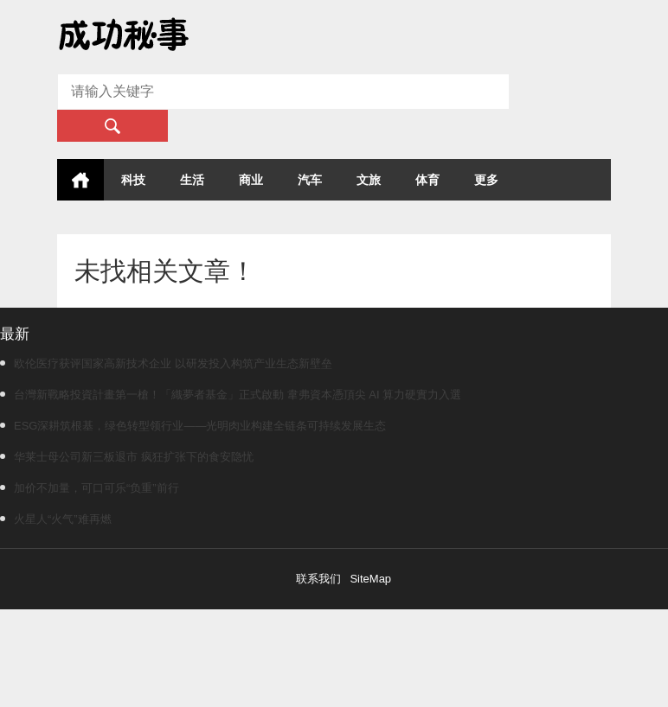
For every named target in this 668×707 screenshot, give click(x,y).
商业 (251, 180)
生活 (192, 180)
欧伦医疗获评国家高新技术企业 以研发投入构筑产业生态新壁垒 (166, 363)
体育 (427, 180)
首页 (80, 180)
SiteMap (370, 578)
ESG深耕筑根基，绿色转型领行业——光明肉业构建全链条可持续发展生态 (193, 425)
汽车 (310, 180)
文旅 (368, 180)
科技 (133, 180)
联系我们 (318, 578)
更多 (486, 180)
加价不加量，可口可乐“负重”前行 (89, 487)
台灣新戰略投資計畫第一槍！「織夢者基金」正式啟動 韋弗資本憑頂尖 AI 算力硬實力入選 (230, 394)
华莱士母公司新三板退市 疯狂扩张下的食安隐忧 (127, 456)
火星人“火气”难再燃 (56, 519)
